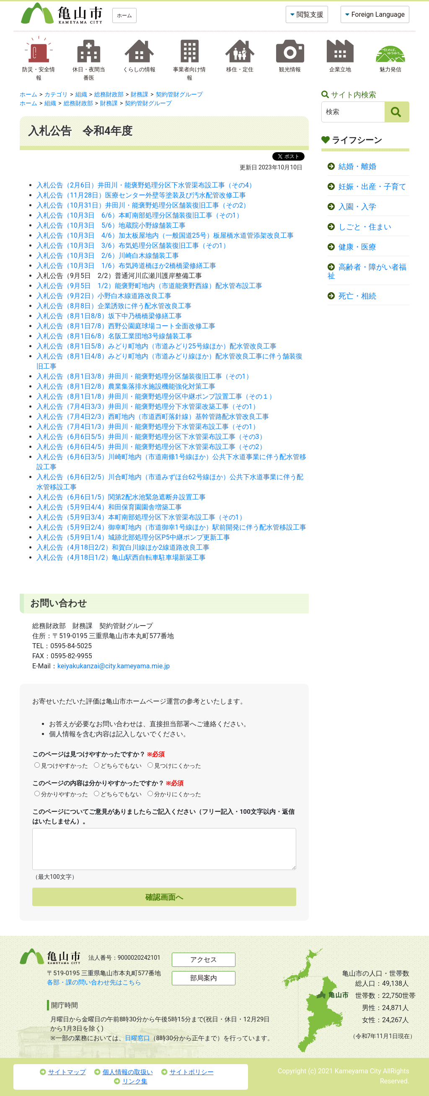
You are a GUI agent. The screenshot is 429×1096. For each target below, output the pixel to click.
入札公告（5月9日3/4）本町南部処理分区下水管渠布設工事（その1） (141, 517)
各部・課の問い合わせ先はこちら (94, 982)
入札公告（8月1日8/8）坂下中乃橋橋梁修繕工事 (109, 316)
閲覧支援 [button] (310, 14)
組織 (81, 94)
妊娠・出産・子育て (372, 186)
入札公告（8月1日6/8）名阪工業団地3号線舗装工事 (114, 336)
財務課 (139, 94)
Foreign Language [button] (378, 14)
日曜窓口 (137, 1038)
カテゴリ (56, 94)
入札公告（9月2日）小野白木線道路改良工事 (103, 296)
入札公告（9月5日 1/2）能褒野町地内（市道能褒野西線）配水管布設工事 (149, 286)
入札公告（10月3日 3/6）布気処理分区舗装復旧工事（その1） (133, 245)
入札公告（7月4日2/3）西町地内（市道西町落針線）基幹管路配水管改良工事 (152, 417)
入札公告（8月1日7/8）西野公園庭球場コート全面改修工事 (125, 326)
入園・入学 (357, 207)
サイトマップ (63, 1072)
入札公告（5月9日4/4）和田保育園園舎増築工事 (109, 507)
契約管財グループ (179, 94)
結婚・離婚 (357, 166)
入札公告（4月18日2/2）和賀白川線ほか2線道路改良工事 (122, 547)
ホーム (124, 15)
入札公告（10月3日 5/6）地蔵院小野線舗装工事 (111, 225)
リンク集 (130, 1081)
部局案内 (203, 978)
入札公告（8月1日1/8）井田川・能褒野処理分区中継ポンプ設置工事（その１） (156, 396)
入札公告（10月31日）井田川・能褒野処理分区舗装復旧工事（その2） (143, 205)
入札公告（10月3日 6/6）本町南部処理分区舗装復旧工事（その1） (139, 215)
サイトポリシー (187, 1072)
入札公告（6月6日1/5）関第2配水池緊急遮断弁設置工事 (121, 497)
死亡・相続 (357, 296)
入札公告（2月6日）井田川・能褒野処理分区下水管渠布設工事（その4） (146, 185)
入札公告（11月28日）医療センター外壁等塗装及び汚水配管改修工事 (141, 195)
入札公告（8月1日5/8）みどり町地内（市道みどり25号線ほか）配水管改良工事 (156, 346)
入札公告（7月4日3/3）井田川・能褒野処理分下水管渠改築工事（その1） (147, 406)
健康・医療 (357, 247)
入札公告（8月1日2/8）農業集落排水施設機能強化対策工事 (125, 386)
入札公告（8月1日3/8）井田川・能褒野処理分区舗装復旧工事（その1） (144, 376)
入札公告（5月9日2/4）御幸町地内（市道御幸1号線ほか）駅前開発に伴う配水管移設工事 (171, 527)
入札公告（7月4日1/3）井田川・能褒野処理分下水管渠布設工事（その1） (147, 427)
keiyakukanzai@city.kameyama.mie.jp (113, 666)
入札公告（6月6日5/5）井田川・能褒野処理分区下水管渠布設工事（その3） (151, 437)
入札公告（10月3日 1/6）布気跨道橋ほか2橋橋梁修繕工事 (126, 266)
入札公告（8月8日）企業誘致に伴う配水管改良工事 (113, 306)
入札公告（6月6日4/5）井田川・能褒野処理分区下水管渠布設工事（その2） (151, 447)
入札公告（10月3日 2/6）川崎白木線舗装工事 (107, 256)
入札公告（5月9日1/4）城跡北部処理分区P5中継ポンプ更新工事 (133, 537)
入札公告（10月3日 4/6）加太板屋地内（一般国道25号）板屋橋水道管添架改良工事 (165, 235)
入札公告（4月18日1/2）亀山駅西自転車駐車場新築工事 (121, 557)
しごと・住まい (365, 227)
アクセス (203, 960)
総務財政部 (109, 94)
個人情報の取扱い (123, 1072)
